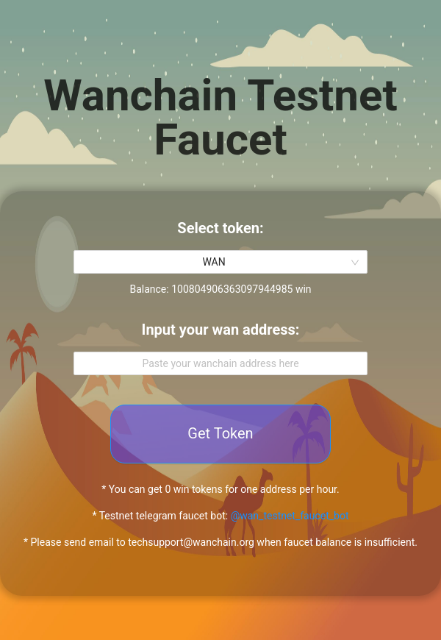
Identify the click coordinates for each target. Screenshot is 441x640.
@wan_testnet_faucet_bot (290, 516)
